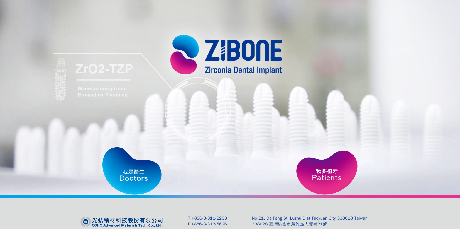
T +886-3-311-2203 (207, 218)
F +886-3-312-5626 (207, 224)
